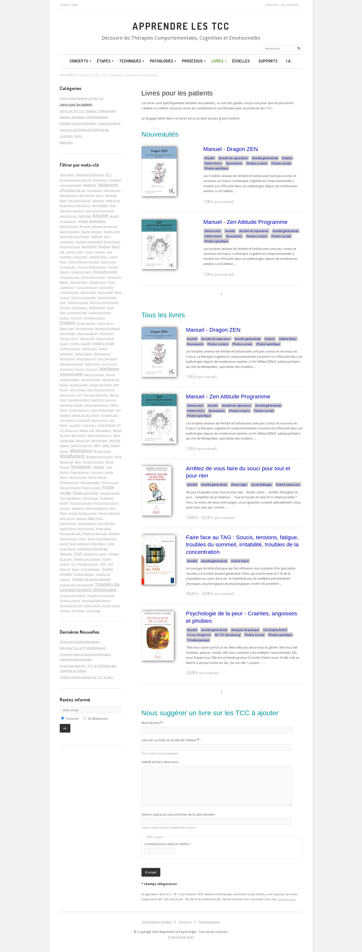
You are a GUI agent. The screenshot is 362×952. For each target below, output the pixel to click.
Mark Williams (99, 440)
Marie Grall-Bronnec (100, 435)
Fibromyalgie (67, 333)
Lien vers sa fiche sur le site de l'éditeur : (170, 740)
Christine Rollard (81, 271)
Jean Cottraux (77, 389)
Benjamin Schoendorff (89, 241)
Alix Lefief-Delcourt (79, 200)
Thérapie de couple (95, 553)
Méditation (81, 450)
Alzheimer (98, 200)
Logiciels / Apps (71, 136)
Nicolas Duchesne (93, 461)
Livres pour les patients (177, 93)
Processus (194, 61)
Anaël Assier (113, 200)
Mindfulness (72, 456)
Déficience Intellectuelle (104, 302)
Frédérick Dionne (70, 348)
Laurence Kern (99, 420)
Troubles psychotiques (101, 595)
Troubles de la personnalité (91, 579)
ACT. (109, 175)
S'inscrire (271, 5)
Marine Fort (83, 440)
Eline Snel (76, 317)
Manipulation (103, 430)
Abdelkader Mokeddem (90, 174)
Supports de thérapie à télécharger (84, 130)
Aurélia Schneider (92, 231)
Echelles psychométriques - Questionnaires (90, 123)
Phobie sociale (281, 163)
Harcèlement (67, 358)
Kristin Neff (83, 420)
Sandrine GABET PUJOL (90, 518)
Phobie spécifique (216, 168)
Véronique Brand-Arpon (96, 600)
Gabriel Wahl (89, 348)
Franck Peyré (240, 561)
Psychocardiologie (81, 503)
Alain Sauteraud (69, 195)
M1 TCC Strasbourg (227, 635)
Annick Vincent (68, 216)
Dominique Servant (99, 312)
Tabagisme (66, 553)
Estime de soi (105, 323)
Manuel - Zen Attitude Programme (245, 222)
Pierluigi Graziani (110, 493)
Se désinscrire (98, 718)
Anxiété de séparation (233, 158)
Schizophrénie (68, 523)
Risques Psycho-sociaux (83, 513)
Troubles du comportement (76, 584)
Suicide (64, 543)
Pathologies (163, 61)
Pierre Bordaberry (70, 498)
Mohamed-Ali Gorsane (99, 456)
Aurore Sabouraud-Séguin (75, 236)
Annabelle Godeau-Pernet (75, 205)
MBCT (97, 445)
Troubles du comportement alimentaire (89, 587)
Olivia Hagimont (79, 472)
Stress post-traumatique (102, 538)
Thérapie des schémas (87, 559)
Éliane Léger (239, 484)
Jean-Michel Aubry (79, 399)
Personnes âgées (91, 482)
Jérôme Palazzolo (78, 410)
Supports (268, 61)
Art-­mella (85, 226)
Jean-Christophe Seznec (101, 389)
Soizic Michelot (106, 523)
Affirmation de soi (72, 190)
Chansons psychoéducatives (80, 642)
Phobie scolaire (257, 163)
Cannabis (100, 251)
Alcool (100, 195)
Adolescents (213, 231)
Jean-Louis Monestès (95, 394)
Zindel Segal (93, 610)
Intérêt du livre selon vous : (160, 762)
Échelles (241, 61)
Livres (219, 61)
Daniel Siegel (88, 292)
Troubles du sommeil (72, 595)
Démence (65, 307)
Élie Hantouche (84, 328)
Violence (65, 610)
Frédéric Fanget (103, 343)
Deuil (63, 302)
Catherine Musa (98, 256)
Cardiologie (80, 256)
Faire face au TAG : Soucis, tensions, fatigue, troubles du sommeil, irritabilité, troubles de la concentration (242, 544)
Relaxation (78, 508)
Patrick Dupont (78, 477)
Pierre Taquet (90, 498)
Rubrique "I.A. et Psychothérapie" (83, 648)
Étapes (105, 61)
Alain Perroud (112, 190)
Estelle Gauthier (86, 323)
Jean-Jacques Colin (71, 394)
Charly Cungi (108, 261)
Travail (75, 569)
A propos (185, 922)
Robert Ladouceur (288, 484)
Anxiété (209, 158)
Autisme (97, 236)
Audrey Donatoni (70, 231)
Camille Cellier (75, 251)
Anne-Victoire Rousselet (99, 210)
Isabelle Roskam (90, 379)
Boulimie (104, 246)
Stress (82, 538)
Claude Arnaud (78, 282)
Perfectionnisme (69, 482)
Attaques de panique (245, 630)
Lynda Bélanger (261, 484)
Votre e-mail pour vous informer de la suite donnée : (178, 814)
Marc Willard (78, 435)
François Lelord (69, 338)
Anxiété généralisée (265, 158)
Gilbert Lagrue (83, 353)
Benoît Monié (112, 241)
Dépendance (79, 307)
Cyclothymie (106, 287)
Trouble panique (198, 640)
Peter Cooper (110, 482)
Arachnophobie (69, 226)
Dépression (97, 307)
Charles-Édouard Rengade (83, 261)
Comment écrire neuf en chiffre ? (167, 844)
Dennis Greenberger (83, 297)
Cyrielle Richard (69, 292)
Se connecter (290, 5)
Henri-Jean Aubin (107, 358)
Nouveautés (234, 163)
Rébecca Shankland (97, 508)
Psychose (65, 508)
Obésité (98, 467)
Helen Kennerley (86, 358)
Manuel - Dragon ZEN (230, 149)
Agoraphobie (95, 190)
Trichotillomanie (90, 569)
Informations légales (156, 922)
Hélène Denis (213, 163)
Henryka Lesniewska (71, 363)
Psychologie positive (105, 503)
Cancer (89, 251)
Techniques (132, 61)
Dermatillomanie (107, 297)
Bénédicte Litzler (70, 246)
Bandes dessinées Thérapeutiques (84, 117)
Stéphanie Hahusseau (95, 533)
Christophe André (275, 630)
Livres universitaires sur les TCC (82, 98)
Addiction (90, 185)
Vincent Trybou (111, 605)
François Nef (87, 338)
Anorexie (85, 216)
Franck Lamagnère (87, 333)
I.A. (288, 61)
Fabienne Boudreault (107, 328)
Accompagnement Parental (75, 179)
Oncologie (97, 472)
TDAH (78, 554)
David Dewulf (105, 292)
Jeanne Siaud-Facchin (96, 405)
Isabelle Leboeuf (94, 374)
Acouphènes (100, 179)
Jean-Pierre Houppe (71, 405)
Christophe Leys (69, 277)
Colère (111, 282)
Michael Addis (102, 451)
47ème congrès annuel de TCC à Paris (86, 677)
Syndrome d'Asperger (92, 549)
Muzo (78, 461)
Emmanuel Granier (94, 317)
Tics (73, 564)
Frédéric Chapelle (80, 343)
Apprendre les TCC (181, 26)
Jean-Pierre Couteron (103, 399)
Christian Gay (68, 267)
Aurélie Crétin (112, 231)
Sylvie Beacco (99, 543)
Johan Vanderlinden (102, 410)
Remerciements (209, 922)
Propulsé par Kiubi (181, 937)
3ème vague (67, 174)
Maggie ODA (87, 430)
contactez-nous (286, 899)
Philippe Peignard (70, 487)
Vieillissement (92, 605)
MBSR (106, 445)
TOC (103, 564)
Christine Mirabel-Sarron (91, 267)
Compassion (67, 287)
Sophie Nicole (85, 528)
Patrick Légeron (97, 477)
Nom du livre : (152, 723)
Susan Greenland (79, 543)
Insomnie (91, 369)
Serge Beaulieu (87, 523)
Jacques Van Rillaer (100, 384)
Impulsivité (66, 369)
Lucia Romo (89, 425)
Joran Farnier (67, 420)
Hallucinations (102, 353)
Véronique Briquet (71, 605)
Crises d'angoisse (199, 635)
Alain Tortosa (87, 195)
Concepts (81, 61)
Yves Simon (78, 610)
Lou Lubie (75, 425)
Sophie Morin (68, 528)
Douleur (64, 317)
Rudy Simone (67, 518)
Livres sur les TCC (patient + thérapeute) (88, 111)
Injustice (80, 369)
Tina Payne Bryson (87, 564)
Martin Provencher (82, 445)
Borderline (89, 246)
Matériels (66, 142)
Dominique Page (77, 312)
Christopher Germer (93, 277)
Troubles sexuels (70, 600)
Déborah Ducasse (77, 302)
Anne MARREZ (100, 205)
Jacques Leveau (79, 384)
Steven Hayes (103, 528)
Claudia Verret (97, 282)
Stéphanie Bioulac (70, 533)
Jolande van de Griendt (85, 415)
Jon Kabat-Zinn (109, 415)
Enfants (287, 158)
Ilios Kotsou (109, 363)
